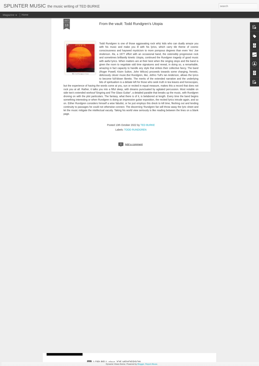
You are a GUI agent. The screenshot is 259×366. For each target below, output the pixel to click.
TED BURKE (147, 74)
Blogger (140, 364)
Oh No (97, 321)
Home (25, 14)
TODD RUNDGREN (135, 79)
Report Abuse (151, 364)
